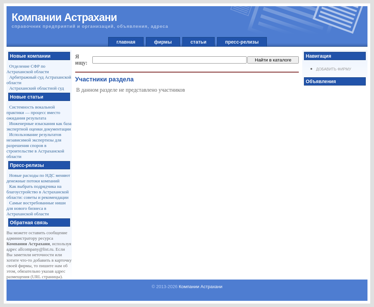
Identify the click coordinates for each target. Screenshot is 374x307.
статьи (198, 42)
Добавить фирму (333, 69)
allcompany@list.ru (36, 249)
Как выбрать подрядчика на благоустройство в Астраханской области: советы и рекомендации (38, 192)
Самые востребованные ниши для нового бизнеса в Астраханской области (36, 208)
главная (126, 42)
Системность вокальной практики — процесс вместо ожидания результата (33, 112)
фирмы (162, 42)
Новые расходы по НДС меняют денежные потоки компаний (38, 178)
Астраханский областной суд (36, 88)
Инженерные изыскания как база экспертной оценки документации (39, 126)
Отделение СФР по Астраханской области (28, 69)
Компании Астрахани (201, 286)
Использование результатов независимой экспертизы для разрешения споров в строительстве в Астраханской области (35, 145)
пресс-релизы (242, 42)
